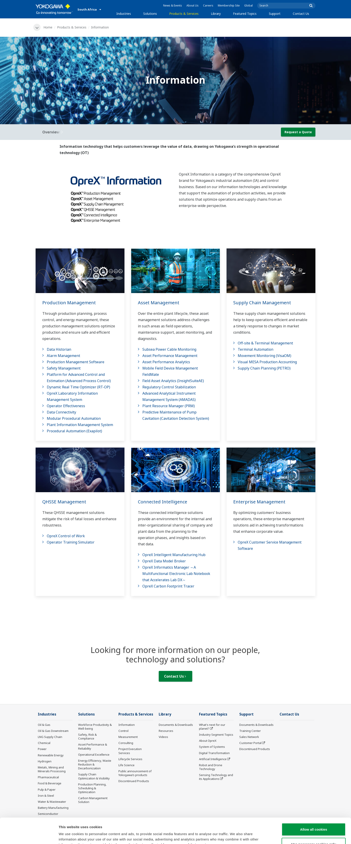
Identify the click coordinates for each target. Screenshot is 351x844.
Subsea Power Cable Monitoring (169, 349)
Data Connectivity (61, 412)
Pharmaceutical (48, 777)
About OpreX (207, 741)
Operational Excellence (93, 755)
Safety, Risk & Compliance (87, 736)
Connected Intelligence (162, 502)
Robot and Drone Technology (210, 767)
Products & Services (184, 13)
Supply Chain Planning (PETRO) (264, 368)
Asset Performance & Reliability (92, 746)
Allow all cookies (313, 805)
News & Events (172, 5)
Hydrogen (44, 761)
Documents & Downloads (176, 725)
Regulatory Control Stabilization (169, 387)
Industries (123, 13)
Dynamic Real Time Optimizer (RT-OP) (78, 387)
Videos (163, 737)
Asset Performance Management (169, 355)
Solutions (150, 13)
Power (42, 749)
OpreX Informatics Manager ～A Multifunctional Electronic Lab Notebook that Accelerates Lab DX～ (176, 573)
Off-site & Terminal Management (265, 343)
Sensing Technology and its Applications (216, 777)
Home (47, 27)
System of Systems (212, 747)
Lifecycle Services (130, 759)
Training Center (250, 731)
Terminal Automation (255, 349)
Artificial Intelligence (213, 759)
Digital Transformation (214, 753)
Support (274, 13)
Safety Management (64, 368)
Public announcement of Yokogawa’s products (135, 773)
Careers (208, 5)
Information (126, 725)
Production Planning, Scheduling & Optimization (92, 788)
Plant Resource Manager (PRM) (168, 405)
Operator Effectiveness (66, 405)
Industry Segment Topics (216, 735)
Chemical (44, 743)
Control (123, 731)
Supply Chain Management (262, 303)
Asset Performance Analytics (166, 361)
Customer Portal (250, 743)
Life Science (126, 765)
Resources (166, 731)
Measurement (128, 737)
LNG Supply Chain (50, 737)
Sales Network (249, 737)
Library (216, 13)
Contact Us (301, 13)
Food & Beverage (49, 783)
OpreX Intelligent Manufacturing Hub (173, 554)
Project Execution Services (130, 751)
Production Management (69, 303)
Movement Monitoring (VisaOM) (264, 355)
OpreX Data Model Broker (164, 561)
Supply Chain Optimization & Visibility (94, 776)
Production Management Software (75, 361)
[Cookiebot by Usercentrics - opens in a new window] (29, 835)
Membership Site (229, 5)
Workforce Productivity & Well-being (95, 727)
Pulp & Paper (47, 789)
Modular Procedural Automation (74, 418)
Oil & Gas (44, 725)
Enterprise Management (259, 502)
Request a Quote (298, 132)
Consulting (125, 743)
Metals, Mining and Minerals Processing (52, 769)
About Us (192, 5)
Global (248, 5)
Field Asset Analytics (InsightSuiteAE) (173, 380)
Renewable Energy (51, 755)
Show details (235, 835)
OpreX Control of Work (66, 535)
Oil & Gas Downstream (53, 731)
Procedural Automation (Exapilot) (74, 431)
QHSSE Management (64, 502)
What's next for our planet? (212, 727)
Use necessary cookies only (313, 820)
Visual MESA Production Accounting (267, 361)
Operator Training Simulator (70, 542)
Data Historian (59, 349)
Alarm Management (63, 355)
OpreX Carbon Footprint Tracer (168, 586)
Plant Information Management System (80, 424)
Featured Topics (245, 13)
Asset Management (158, 303)
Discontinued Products (133, 781)
